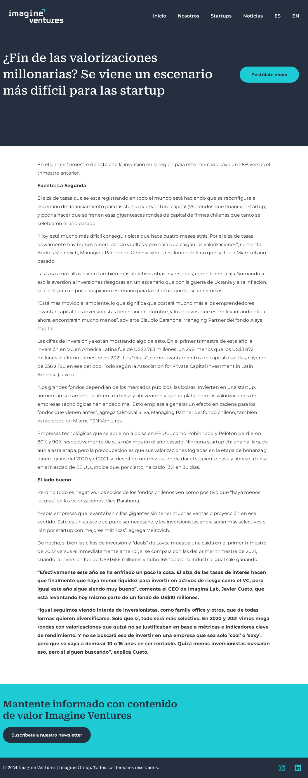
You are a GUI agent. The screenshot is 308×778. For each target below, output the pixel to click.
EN (295, 16)
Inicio (159, 16)
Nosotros (188, 16)
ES (277, 16)
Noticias (253, 16)
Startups (221, 16)
